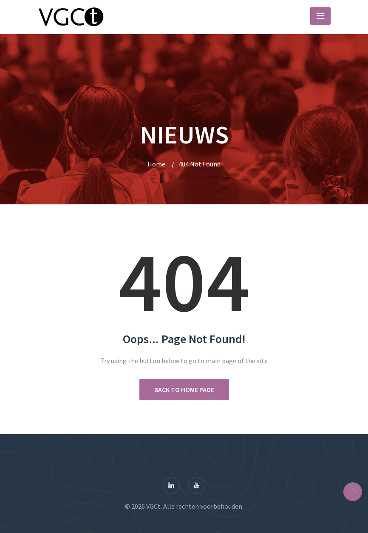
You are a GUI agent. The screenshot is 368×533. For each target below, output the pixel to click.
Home (156, 164)
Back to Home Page (184, 389)
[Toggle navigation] (320, 16)
